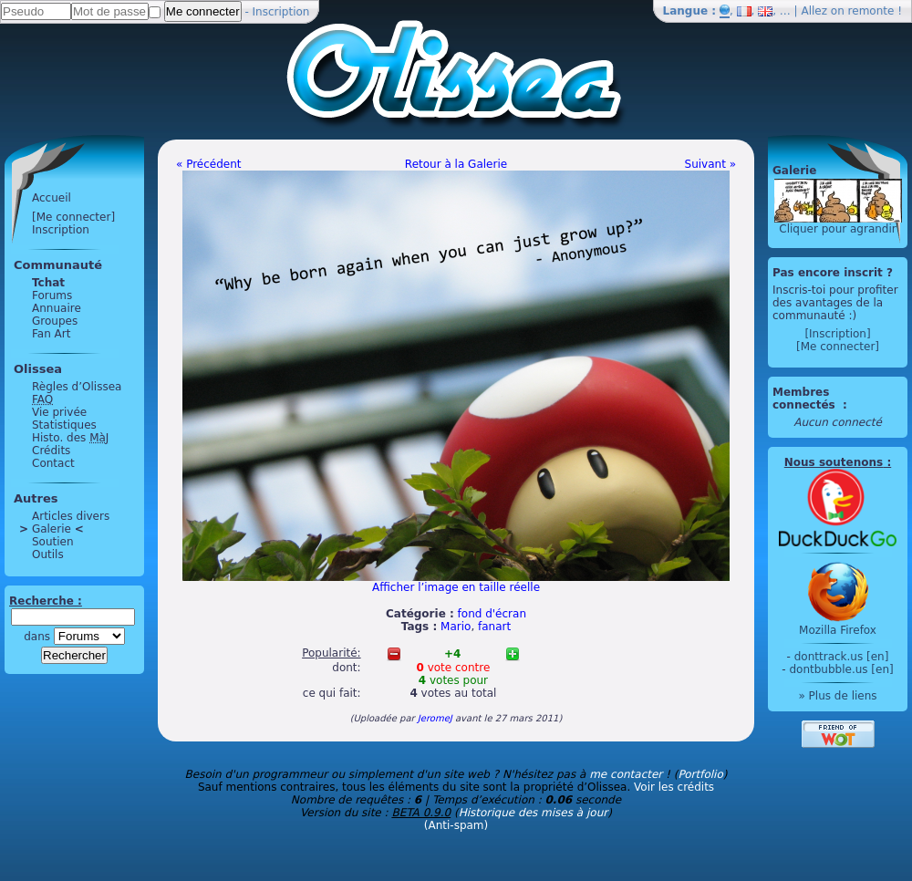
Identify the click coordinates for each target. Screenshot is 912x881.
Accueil (51, 198)
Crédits (51, 450)
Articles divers (70, 516)
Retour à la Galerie (456, 164)
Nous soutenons (833, 462)
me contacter (625, 774)
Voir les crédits (674, 787)
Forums (52, 295)
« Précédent (209, 164)
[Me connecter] (73, 217)
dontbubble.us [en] (841, 669)
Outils (48, 554)
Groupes (55, 321)
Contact (53, 463)
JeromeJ (435, 718)
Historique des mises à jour (533, 812)
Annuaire (56, 308)
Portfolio (700, 774)
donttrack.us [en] (841, 656)
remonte (871, 11)
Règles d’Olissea (76, 386)
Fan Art (51, 333)
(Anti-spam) (456, 825)
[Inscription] (837, 333)
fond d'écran (492, 613)
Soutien (53, 541)
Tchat (48, 282)
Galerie (51, 529)
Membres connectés (805, 398)
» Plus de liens (837, 695)
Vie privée (59, 412)
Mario (455, 626)
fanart (494, 626)
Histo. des (70, 437)
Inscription (281, 11)
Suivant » (710, 164)
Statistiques (64, 425)
